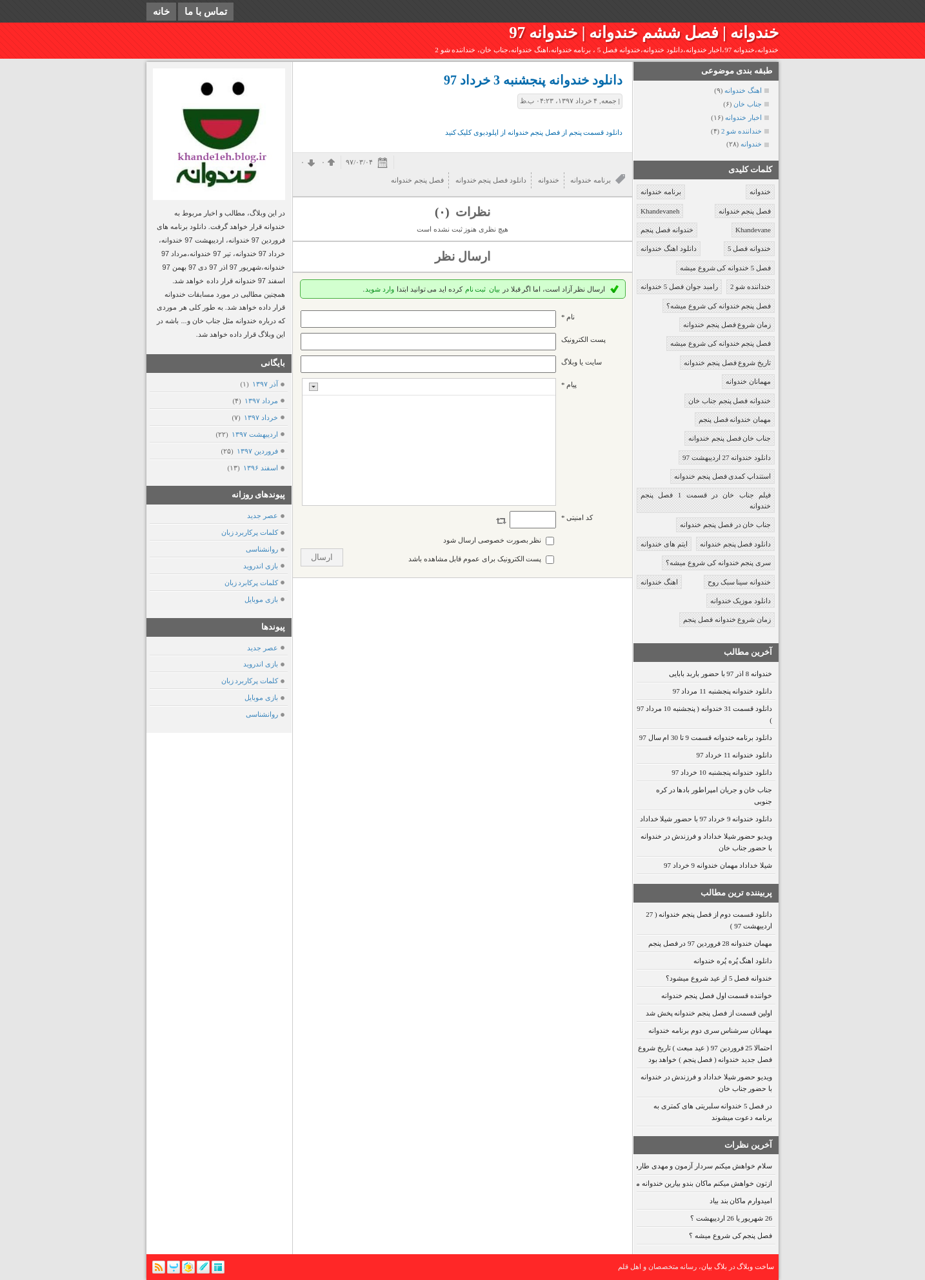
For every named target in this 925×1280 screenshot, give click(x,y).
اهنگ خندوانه (659, 582)
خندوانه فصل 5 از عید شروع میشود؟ (719, 978)
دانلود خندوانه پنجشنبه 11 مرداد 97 (722, 691)
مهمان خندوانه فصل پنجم (735, 419)
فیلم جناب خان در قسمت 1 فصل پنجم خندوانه (706, 500)
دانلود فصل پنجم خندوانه (735, 544)
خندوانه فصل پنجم (667, 230)
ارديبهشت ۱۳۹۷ (254, 434)
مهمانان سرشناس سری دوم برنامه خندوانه (710, 1030)
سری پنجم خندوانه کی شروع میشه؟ (718, 562)
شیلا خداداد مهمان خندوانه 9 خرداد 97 (718, 865)
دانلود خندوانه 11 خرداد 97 (734, 755)
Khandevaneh (660, 211)
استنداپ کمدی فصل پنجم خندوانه (722, 476)
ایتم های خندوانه (664, 544)
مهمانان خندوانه (748, 381)
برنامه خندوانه (661, 191)
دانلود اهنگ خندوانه (669, 248)
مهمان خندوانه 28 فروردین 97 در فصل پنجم (710, 943)
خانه (161, 11)
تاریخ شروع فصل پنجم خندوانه (727, 362)
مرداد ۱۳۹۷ (261, 401)
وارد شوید (379, 289)
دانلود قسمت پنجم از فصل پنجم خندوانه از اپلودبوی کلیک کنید (534, 132)
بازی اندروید (260, 566)
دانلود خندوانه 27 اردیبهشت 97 (726, 457)
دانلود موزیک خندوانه (740, 601)
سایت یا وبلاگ (581, 362)
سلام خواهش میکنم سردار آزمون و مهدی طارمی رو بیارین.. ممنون (675, 1166)
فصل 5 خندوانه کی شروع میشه (725, 268)
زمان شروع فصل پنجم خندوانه (727, 324)
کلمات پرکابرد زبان (251, 582)
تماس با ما (205, 11)
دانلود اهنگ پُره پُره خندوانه (732, 961)
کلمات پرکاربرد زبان (250, 532)
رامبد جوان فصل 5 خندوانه (679, 286)
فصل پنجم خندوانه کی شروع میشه (720, 343)
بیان (494, 289)
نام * (568, 317)
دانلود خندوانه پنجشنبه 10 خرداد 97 (721, 772)
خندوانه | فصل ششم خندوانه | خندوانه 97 (644, 32)
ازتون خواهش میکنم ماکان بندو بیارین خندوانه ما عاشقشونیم (684, 1183)
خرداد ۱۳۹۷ (261, 417)
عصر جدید (262, 515)
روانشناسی (262, 549)
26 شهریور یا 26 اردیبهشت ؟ (731, 1218)
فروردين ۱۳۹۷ (257, 451)
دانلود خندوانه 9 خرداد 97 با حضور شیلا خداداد (706, 819)
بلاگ (720, 1266)
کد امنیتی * (577, 517)
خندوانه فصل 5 (749, 248)
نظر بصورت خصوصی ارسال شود (492, 540)
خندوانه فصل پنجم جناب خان (729, 401)
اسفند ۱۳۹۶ (260, 468)
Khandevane (753, 230)
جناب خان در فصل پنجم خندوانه (725, 524)
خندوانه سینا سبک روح (739, 582)
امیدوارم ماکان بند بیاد (741, 1201)
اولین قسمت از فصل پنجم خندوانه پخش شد (709, 1013)
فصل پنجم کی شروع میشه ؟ (730, 1235)
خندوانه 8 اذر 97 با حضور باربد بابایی (720, 673)
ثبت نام (475, 289)
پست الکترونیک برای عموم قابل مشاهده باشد (475, 559)
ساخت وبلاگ (755, 1266)
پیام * (569, 384)
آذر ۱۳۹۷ (265, 384)
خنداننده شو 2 (750, 286)
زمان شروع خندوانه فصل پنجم (727, 619)
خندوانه (760, 191)
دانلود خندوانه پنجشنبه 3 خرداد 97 (533, 80)
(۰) (443, 212)
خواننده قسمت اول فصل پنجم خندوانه (716, 995)
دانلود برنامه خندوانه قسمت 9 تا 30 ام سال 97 (705, 737)
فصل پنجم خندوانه (745, 211)
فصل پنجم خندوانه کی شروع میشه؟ (718, 306)
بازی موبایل (261, 599)
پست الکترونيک (583, 339)
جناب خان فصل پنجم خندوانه (729, 438)
